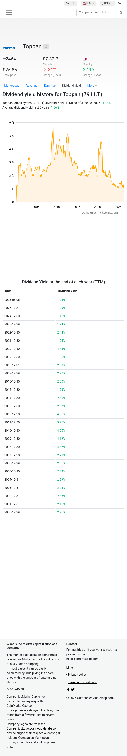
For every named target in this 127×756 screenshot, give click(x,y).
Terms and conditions (82, 682)
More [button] (90, 85)
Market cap (11, 85)
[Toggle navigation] (9, 12)
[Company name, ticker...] (100, 12)
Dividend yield (71, 85)
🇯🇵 (86, 59)
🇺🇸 (87, 3)
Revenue (32, 85)
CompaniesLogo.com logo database (31, 728)
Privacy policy (77, 674)
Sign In (70, 3)
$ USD (105, 3)
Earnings (50, 85)
